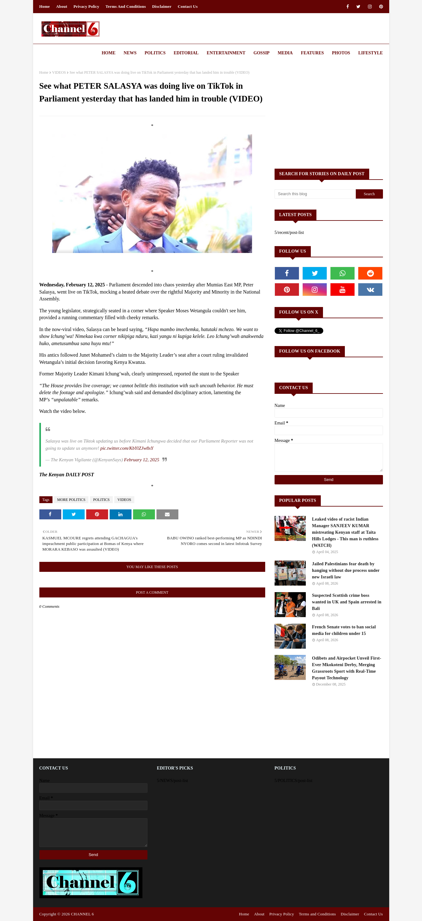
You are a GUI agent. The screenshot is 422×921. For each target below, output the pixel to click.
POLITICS (101, 500)
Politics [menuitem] (155, 53)
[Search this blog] (315, 194)
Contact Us (188, 6)
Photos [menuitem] (341, 53)
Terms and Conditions (126, 6)
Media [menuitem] (285, 53)
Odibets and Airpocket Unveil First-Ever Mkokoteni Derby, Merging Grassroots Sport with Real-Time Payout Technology (346, 668)
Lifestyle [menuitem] (370, 53)
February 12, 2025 (141, 459)
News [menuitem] (130, 53)
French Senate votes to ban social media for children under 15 (344, 630)
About (61, 6)
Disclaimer (161, 6)
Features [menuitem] (312, 53)
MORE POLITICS (71, 500)
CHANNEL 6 (82, 914)
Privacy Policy (86, 6)
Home (44, 6)
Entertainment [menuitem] (226, 53)
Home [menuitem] (108, 53)
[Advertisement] (329, 114)
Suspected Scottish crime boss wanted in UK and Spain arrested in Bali (346, 602)
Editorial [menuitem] (186, 53)
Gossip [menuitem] (262, 53)
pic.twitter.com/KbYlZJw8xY (126, 448)
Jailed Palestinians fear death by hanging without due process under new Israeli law (346, 570)
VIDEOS (59, 72)
